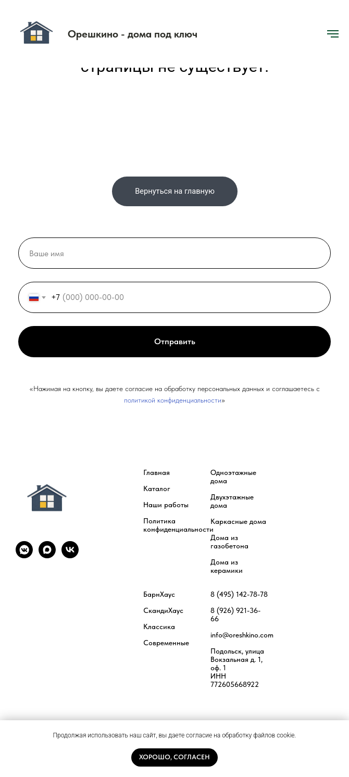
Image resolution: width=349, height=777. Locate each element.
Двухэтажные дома (232, 501)
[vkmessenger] (24, 555)
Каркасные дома (238, 521)
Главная (156, 472)
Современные (166, 642)
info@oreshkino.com (241, 635)
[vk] (70, 555)
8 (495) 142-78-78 (239, 594)
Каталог (156, 488)
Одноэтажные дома (233, 476)
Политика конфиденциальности (178, 525)
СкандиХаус (163, 610)
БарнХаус (159, 594)
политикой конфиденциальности (172, 400)
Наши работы (166, 504)
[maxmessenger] (47, 555)
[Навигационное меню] (333, 33)
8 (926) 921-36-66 (235, 614)
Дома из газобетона (229, 541)
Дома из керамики (226, 566)
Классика (159, 626)
